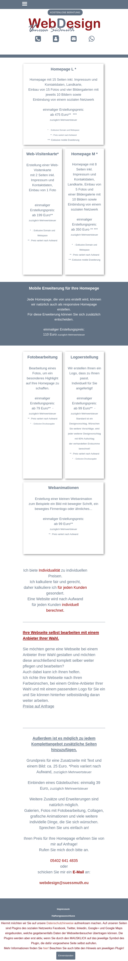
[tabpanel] (64, 26)
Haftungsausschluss (63, 915)
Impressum (63, 909)
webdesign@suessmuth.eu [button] (64, 883)
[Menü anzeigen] (24, 3)
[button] (73, 38)
